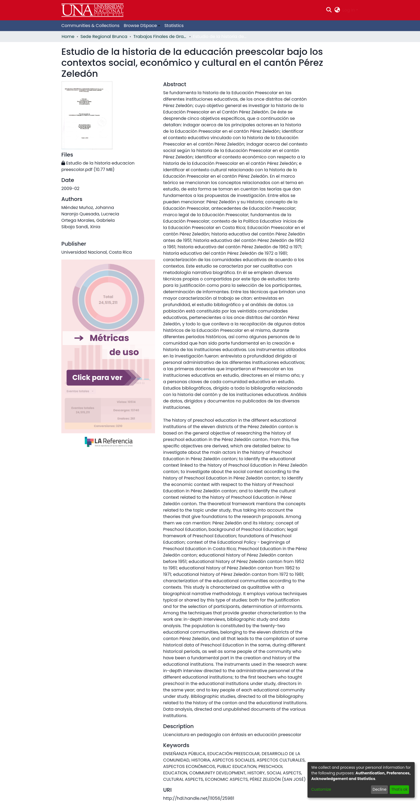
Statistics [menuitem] (174, 25)
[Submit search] (329, 10)
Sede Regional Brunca (103, 36)
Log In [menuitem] (349, 10)
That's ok (399, 789)
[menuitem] (337, 10)
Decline (380, 789)
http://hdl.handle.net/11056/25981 (198, 798)
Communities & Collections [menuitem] (90, 25)
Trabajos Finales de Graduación (160, 36)
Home (68, 36)
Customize (321, 789)
